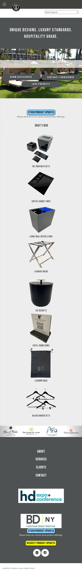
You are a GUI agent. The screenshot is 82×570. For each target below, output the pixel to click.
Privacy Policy (29, 568)
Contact (41, 475)
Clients (41, 467)
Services (41, 459)
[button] (8, 431)
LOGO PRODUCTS (41, 84)
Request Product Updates (41, 543)
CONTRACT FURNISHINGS (61, 77)
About (41, 451)
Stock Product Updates (41, 112)
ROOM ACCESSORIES (21, 77)
